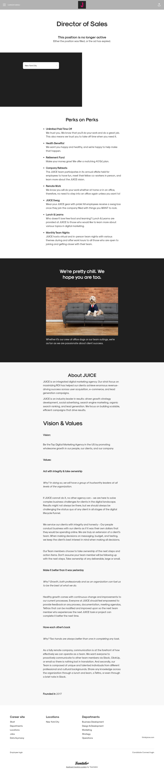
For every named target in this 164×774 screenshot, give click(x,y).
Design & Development (93, 725)
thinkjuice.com (148, 737)
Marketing (87, 729)
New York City (52, 721)
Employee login (16, 752)
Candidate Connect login (143, 752)
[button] (159, 4)
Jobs (12, 734)
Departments (16, 725)
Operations (87, 738)
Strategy (86, 734)
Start (12, 721)
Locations (15, 729)
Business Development (93, 721)
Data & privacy (17, 738)
